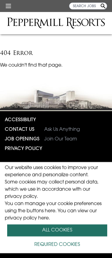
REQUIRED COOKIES (57, 244)
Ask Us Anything (42, 129)
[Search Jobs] (103, 6)
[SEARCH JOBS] (88, 6)
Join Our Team (41, 139)
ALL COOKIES (57, 230)
